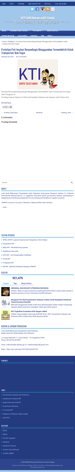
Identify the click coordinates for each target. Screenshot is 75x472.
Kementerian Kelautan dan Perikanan (16, 395)
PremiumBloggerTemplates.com (54, 465)
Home (4, 4)
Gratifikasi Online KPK (10, 251)
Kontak (4, 8)
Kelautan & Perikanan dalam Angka (15, 414)
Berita (4, 30)
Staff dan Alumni (60, 4)
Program (21, 4)
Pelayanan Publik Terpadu (20, 30)
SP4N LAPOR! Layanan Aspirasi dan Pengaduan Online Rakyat (25, 240)
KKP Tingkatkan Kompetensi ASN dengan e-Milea (29, 311)
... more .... (4, 207)
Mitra (51, 35)
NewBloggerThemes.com (37, 467)
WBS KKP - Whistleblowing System (15, 247)
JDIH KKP (6, 418)
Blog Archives (26, 283)
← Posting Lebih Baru (10, 113)
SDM (42, 36)
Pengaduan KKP (8, 244)
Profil (12, 4)
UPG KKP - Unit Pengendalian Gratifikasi (17, 255)
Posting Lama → (67, 113)
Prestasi (47, 4)
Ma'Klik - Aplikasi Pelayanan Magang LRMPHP (19, 266)
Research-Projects (9, 446)
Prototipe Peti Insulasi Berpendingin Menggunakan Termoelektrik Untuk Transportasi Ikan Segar (37, 51)
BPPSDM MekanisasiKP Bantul (37, 18)
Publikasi (34, 36)
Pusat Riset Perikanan (10, 406)
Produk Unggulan (8, 36)
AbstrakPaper (6, 103)
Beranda (39, 113)
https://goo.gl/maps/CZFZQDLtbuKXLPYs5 (22, 349)
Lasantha (41, 465)
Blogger (52, 462)
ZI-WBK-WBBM (8, 453)
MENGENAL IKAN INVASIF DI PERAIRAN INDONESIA (29, 288)
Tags (15, 283)
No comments (21, 57)
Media (5, 434)
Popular (6, 283)
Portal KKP (6, 259)
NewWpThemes (22, 465)
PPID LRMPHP (39, 30)
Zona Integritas (54, 30)
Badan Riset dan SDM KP (12, 402)
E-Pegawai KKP (8, 263)
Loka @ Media (22, 36)
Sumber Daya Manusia (11, 450)
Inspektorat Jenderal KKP (12, 399)
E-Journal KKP (8, 410)
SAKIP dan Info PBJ (34, 4)
